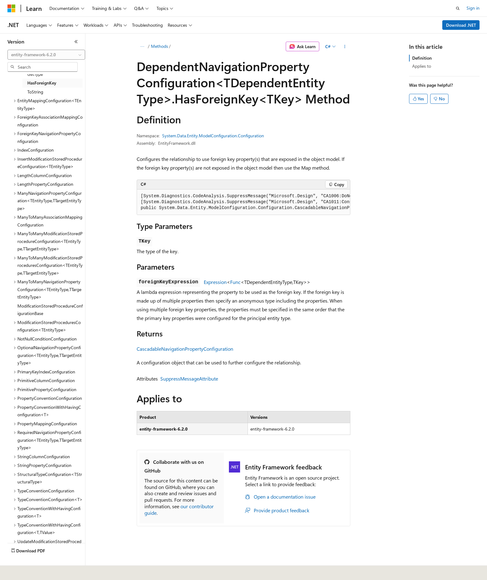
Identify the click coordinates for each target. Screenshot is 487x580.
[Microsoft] (11, 8)
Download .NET (461, 25)
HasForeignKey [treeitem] (41, 83)
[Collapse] (76, 41)
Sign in (473, 8)
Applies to (421, 66)
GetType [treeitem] (35, 74)
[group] (243, 202)
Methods (159, 46)
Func (235, 282)
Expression (215, 282)
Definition (422, 58)
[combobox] (46, 55)
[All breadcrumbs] (142, 47)
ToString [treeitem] (35, 92)
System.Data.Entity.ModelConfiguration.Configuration (213, 136)
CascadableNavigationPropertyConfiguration (185, 348)
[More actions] (344, 47)
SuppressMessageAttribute (189, 378)
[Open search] (458, 8)
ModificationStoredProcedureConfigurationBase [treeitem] (50, 310)
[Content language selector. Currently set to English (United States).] (35, 571)
